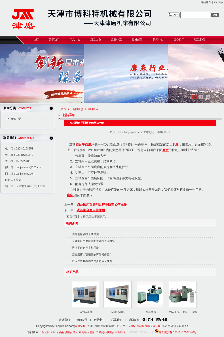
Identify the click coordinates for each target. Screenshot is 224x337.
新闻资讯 (81, 319)
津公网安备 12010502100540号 (175, 332)
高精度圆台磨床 (68, 332)
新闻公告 (16, 118)
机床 (176, 144)
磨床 (165, 150)
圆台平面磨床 (85, 144)
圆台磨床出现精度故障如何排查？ (92, 254)
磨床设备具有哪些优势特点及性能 (92, 261)
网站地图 (206, 2)
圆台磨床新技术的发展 (85, 234)
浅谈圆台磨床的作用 (91, 210)
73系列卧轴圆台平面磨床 (110, 332)
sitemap (218, 2)
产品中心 (99, 319)
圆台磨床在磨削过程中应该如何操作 (102, 204)
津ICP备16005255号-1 (141, 332)
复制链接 (80, 326)
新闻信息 (77, 109)
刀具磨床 (150, 312)
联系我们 (116, 319)
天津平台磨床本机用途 (85, 247)
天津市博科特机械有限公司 (145, 326)
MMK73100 (118, 312)
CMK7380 (86, 312)
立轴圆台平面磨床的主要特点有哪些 (93, 241)
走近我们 (64, 319)
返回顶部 (134, 319)
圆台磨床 (47, 332)
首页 (63, 109)
